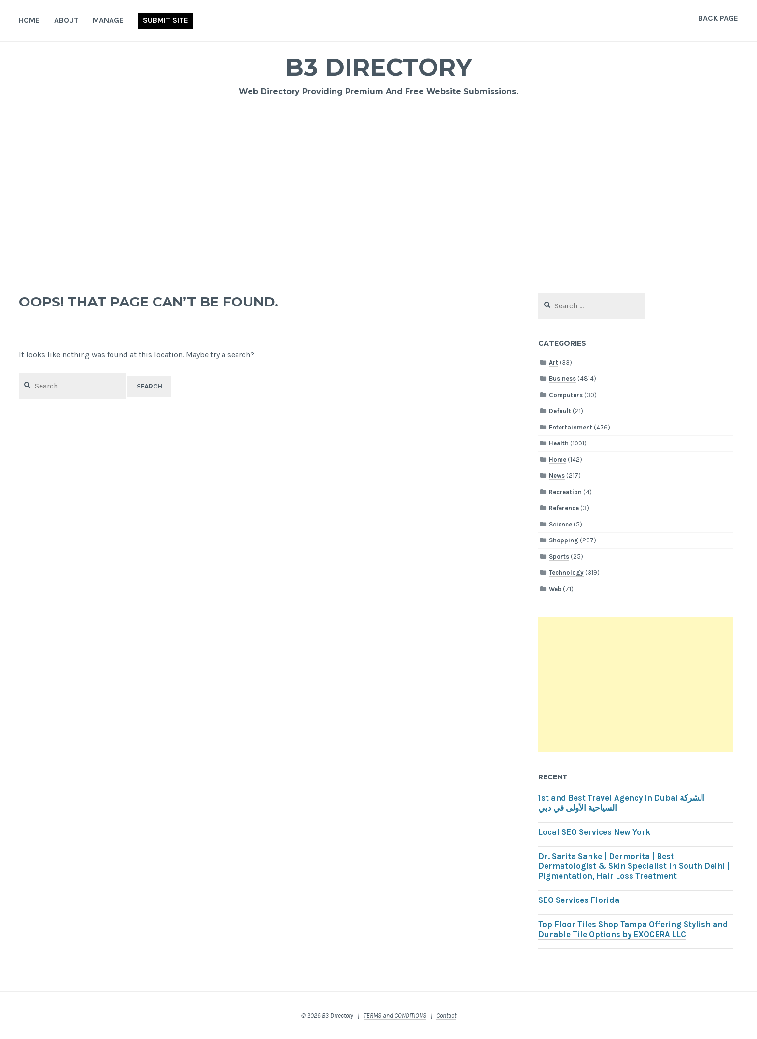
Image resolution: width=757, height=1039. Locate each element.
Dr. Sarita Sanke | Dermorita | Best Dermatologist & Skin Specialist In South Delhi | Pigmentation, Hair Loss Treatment (634, 866)
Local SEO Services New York (594, 832)
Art (553, 362)
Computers (566, 395)
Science (560, 524)
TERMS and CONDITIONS (395, 1015)
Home (29, 20)
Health (559, 443)
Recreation (565, 492)
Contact (446, 1015)
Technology (566, 572)
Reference (564, 508)
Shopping (563, 540)
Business (562, 378)
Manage (108, 20)
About (66, 20)
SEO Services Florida (578, 900)
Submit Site (165, 20)
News (557, 475)
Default (560, 411)
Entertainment (570, 427)
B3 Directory (378, 67)
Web (555, 589)
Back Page (718, 18)
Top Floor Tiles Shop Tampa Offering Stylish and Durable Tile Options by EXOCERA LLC (633, 929)
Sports (559, 556)
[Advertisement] (378, 195)
